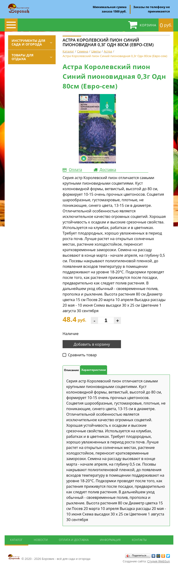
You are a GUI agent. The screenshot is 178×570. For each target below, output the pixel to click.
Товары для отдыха (22, 57)
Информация (110, 540)
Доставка (108, 169)
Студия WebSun (158, 561)
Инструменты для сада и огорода (28, 42)
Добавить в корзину (92, 344)
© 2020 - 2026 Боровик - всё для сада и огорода (49, 557)
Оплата (75, 169)
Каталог (16, 540)
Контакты (139, 540)
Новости (41, 540)
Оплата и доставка (74, 540)
